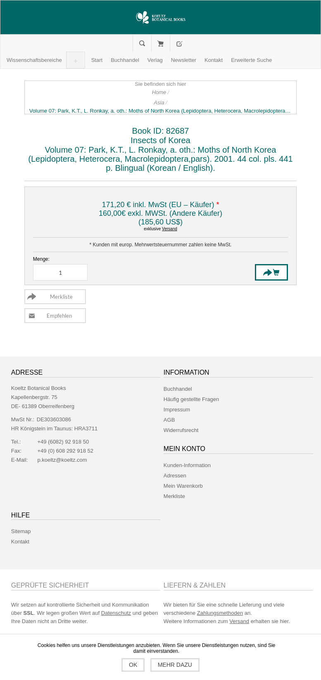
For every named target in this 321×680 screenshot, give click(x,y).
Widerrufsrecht (181, 430)
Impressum (177, 409)
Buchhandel (178, 389)
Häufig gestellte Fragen (191, 399)
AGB (169, 420)
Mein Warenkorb (160, 43)
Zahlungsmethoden (220, 613)
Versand (169, 229)
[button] (34, 60)
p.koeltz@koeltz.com (62, 460)
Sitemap (21, 531)
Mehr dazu (175, 664)
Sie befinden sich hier (160, 84)
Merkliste (174, 496)
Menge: (41, 259)
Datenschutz (116, 613)
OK (133, 664)
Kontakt (20, 541)
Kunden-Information (187, 465)
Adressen (175, 475)
